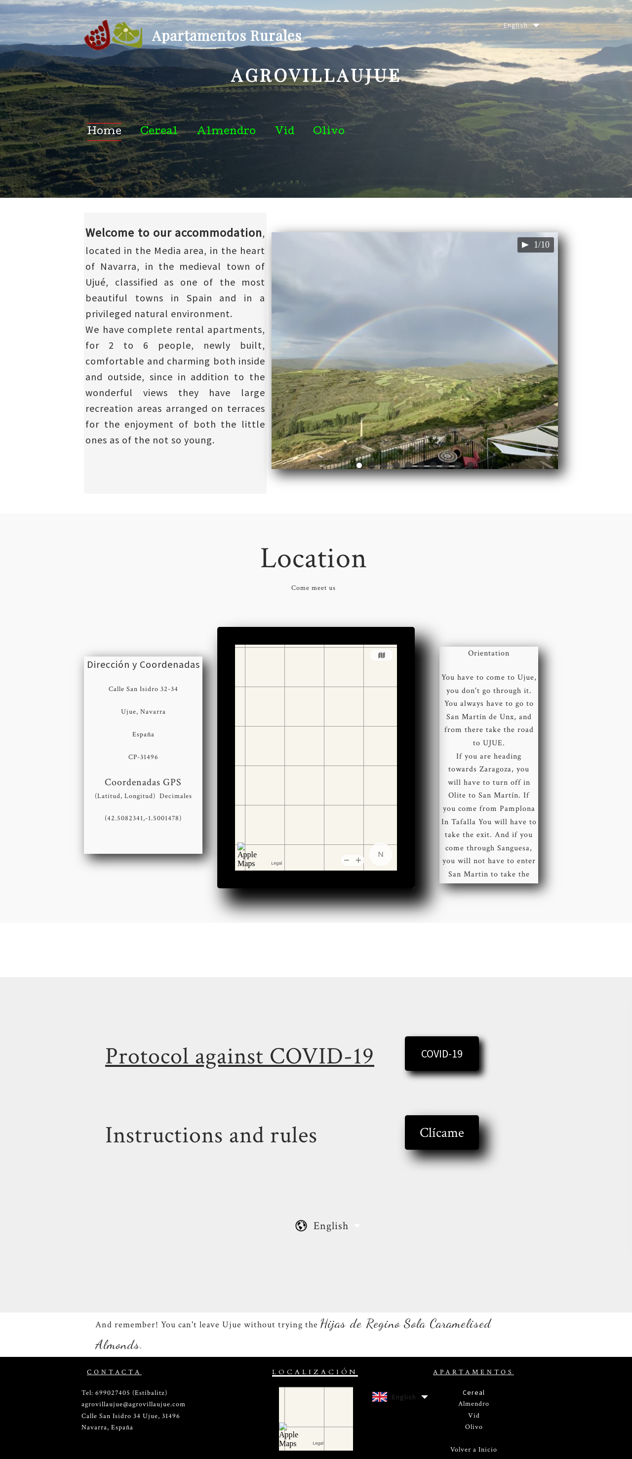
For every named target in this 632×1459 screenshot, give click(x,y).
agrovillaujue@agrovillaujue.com (133, 1404)
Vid (474, 1415)
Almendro (473, 1403)
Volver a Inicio (473, 1449)
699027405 (112, 1392)
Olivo (474, 1427)
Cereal (474, 1392)
